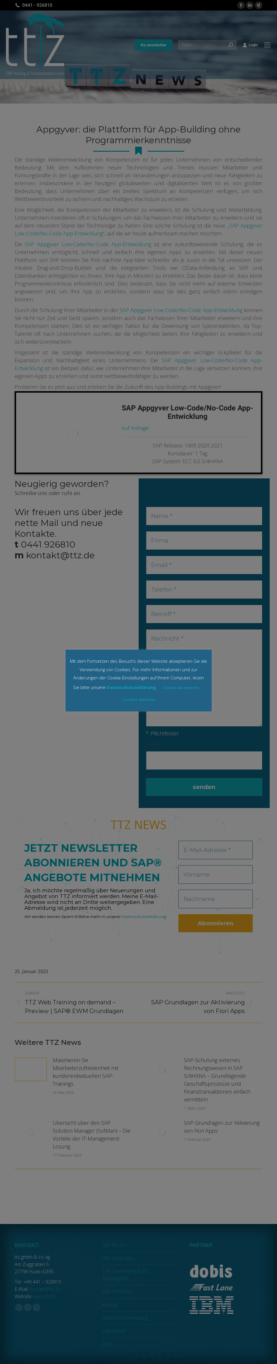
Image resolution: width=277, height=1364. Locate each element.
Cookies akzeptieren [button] (180, 687)
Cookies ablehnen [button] (139, 699)
